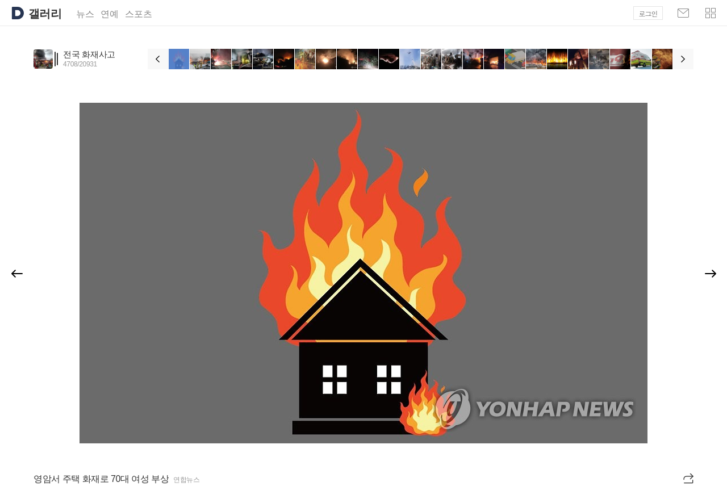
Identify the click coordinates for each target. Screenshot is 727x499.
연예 (110, 14)
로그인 (648, 13)
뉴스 (85, 14)
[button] (710, 13)
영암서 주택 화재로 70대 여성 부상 (101, 479)
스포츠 (138, 14)
